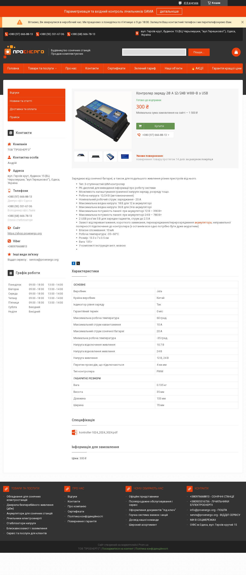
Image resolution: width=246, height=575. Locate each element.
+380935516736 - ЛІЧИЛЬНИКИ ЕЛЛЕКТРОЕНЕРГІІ (209, 503)
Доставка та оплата (23, 109)
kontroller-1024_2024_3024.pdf (98, 432)
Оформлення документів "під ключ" (152, 510)
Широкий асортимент (143, 524)
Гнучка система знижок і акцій (148, 514)
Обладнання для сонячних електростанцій (24, 498)
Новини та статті (21, 101)
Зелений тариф (145, 68)
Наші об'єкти (173, 68)
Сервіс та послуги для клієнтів (27, 533)
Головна (13, 68)
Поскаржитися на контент (117, 548)
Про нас (71, 68)
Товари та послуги (41, 68)
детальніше (169, 11)
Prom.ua (143, 544)
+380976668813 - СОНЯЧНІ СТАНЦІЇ (212, 496)
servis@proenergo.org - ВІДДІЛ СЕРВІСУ (215, 514)
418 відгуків (191, 2)
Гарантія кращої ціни (227, 68)
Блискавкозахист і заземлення (27, 528)
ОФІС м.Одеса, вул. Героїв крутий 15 (213, 524)
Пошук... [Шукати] (198, 52)
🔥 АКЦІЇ (197, 68)
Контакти (92, 68)
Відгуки (14, 92)
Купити (159, 126)
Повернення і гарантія (82, 521)
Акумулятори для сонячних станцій (30, 513)
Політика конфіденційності (85, 516)
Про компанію (77, 506)
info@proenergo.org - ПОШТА (208, 510)
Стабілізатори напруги (21, 523)
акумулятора (203, 222)
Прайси (14, 117)
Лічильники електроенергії (24, 518)
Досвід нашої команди (144, 519)
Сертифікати (116, 68)
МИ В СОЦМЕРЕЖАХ (203, 519)
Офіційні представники (144, 496)
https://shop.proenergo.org (25, 233)
